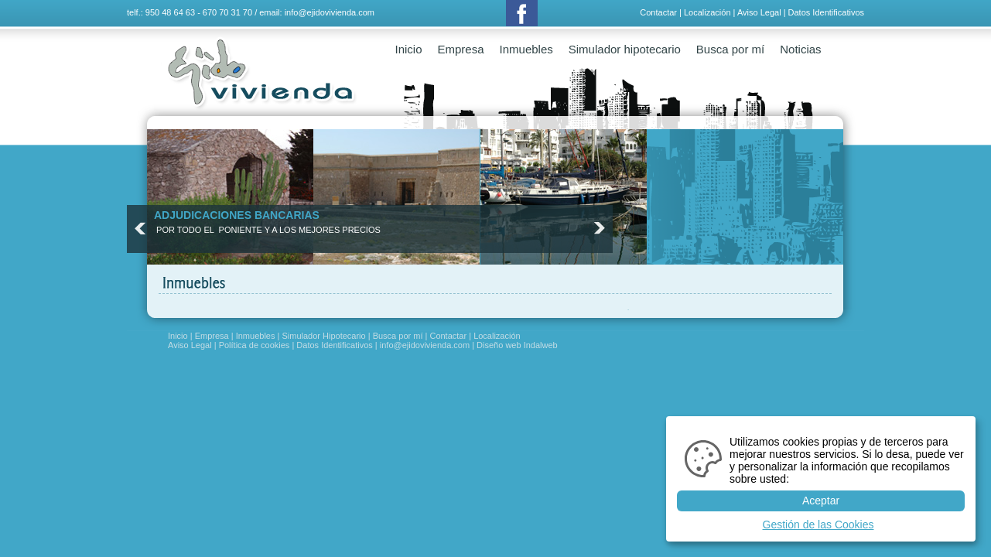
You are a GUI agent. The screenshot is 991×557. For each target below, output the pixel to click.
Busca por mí (730, 49)
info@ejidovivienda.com (329, 12)
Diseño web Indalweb (517, 345)
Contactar (658, 12)
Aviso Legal (759, 12)
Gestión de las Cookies (818, 524)
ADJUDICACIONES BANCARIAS (237, 215)
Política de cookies (254, 345)
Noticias (800, 49)
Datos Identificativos (826, 12)
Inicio (408, 49)
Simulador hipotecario (625, 49)
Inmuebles (526, 49)
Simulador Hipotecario (323, 335)
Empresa (461, 49)
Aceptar (820, 500)
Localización (707, 12)
